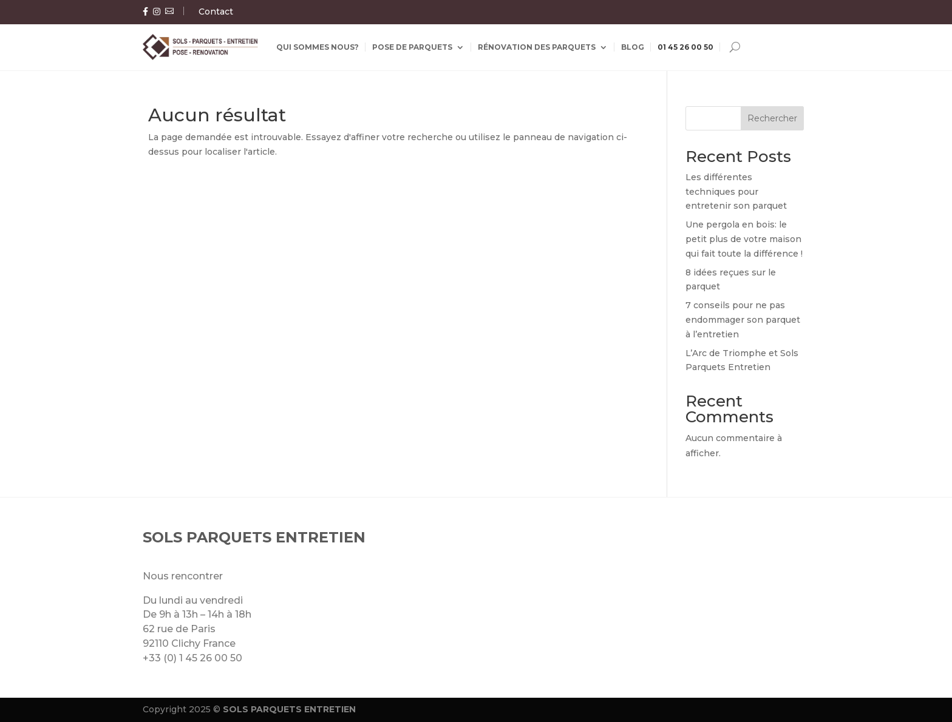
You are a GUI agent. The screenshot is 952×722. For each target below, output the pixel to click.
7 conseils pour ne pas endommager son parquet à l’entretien (742, 320)
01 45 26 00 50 (685, 47)
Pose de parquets (412, 47)
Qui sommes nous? (317, 47)
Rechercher (772, 118)
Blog (632, 47)
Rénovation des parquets (537, 47)
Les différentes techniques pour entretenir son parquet (736, 192)
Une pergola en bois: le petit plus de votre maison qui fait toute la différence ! (744, 239)
